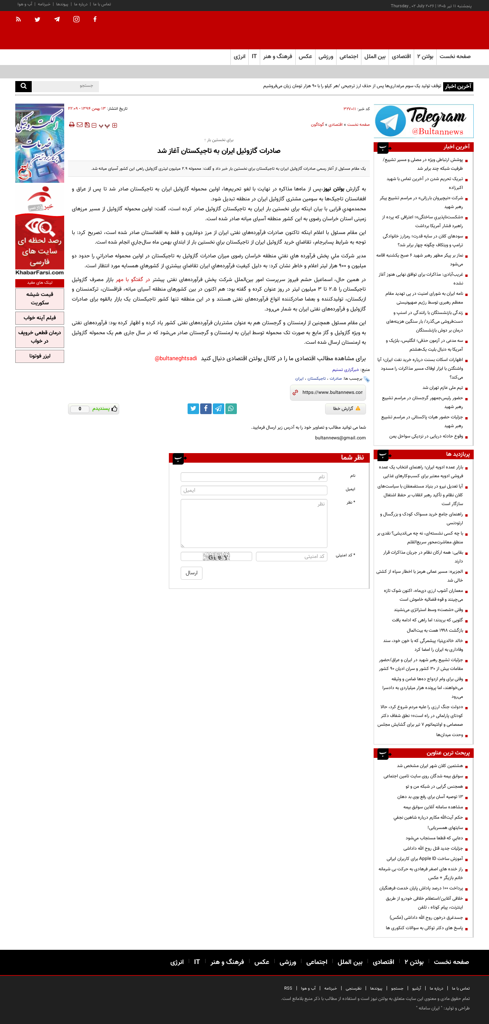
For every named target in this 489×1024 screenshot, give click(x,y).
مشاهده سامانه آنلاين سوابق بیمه (433, 807)
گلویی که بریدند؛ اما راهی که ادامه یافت (427, 620)
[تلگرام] (424, 121)
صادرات (336, 378)
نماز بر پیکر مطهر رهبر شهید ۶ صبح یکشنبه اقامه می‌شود (419, 260)
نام (352, 476)
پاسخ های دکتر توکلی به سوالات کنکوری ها (424, 928)
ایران (299, 378)
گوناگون (317, 125)
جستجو (397, 988)
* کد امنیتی (345, 555)
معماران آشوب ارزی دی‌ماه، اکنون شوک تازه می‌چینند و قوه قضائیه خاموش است (423, 595)
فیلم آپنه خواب (40, 318)
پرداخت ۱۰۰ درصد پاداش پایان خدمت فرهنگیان (421, 888)
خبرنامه (44, 4)
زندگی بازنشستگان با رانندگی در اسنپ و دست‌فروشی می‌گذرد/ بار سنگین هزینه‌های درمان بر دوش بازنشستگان (424, 321)
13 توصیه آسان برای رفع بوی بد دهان (430, 796)
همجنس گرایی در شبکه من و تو (434, 786)
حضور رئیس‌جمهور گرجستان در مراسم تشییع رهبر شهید (422, 402)
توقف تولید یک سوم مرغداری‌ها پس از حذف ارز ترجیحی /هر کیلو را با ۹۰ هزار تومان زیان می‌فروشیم (352, 86)
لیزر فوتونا (39, 356)
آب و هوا (25, 4)
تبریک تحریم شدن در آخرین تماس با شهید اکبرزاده (425, 183)
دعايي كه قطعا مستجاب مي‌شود (434, 838)
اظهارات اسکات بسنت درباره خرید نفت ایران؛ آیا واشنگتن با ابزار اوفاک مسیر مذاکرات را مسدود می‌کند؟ (420, 368)
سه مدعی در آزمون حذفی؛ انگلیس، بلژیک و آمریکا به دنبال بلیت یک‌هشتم (424, 345)
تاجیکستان (317, 378)
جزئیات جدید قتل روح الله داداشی (433, 848)
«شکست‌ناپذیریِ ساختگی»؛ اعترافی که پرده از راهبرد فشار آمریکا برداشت (422, 221)
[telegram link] (218, 408)
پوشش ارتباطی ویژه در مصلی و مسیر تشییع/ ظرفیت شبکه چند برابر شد (423, 164)
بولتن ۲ (425, 56)
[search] (23, 86)
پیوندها (62, 4)
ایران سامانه (429, 1008)
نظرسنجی (353, 988)
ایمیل (350, 489)
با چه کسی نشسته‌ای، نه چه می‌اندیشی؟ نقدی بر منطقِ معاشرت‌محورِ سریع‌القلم (420, 538)
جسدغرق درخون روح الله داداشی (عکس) (426, 917)
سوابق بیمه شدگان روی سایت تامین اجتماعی (423, 776)
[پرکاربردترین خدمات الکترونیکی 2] (39, 143)
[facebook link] (206, 408)
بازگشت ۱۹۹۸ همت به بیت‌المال (435, 630)
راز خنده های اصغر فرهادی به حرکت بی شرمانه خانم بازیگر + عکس (421, 873)
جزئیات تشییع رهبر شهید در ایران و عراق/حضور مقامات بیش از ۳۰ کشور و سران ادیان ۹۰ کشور (421, 664)
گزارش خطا (346, 408)
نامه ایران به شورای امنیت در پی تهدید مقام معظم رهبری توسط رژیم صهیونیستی (424, 298)
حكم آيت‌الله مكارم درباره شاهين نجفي (428, 817)
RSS (288, 988)
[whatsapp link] (231, 408)
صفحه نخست (455, 56)
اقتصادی (336, 125)
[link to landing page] (435, 30)
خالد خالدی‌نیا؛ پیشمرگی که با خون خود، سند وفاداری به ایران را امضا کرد (423, 645)
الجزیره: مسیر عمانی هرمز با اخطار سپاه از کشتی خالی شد (419, 576)
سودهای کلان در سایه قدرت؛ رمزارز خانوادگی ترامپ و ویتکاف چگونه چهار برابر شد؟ (423, 241)
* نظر (351, 502)
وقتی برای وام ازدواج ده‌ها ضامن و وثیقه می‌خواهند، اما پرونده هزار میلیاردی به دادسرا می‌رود (422, 688)
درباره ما (80, 4)
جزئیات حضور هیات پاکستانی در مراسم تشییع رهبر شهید (422, 421)
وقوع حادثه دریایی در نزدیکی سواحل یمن (426, 436)
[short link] (332, 392)
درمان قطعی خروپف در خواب (39, 337)
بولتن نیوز (333, 189)
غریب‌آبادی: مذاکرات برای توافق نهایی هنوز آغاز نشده (421, 279)
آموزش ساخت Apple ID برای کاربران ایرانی (425, 858)
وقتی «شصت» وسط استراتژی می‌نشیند (428, 609)
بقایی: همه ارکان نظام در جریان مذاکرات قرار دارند (423, 557)
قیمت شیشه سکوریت (39, 299)
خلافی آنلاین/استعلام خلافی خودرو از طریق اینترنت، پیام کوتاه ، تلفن (424, 903)
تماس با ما (102, 4)
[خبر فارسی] (39, 230)
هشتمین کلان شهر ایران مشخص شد (430, 765)
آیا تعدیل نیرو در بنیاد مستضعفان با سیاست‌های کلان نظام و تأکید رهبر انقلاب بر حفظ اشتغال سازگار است (420, 495)
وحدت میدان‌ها (449, 734)
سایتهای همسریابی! (445, 827)
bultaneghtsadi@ (176, 358)
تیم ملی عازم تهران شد (443, 387)
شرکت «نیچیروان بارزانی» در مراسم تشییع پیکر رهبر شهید (421, 202)
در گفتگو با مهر (133, 279)
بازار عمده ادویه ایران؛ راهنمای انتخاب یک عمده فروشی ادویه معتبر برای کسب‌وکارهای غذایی (421, 471)
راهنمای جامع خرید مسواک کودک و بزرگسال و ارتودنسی (421, 519)
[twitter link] (193, 408)
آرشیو (416, 988)
